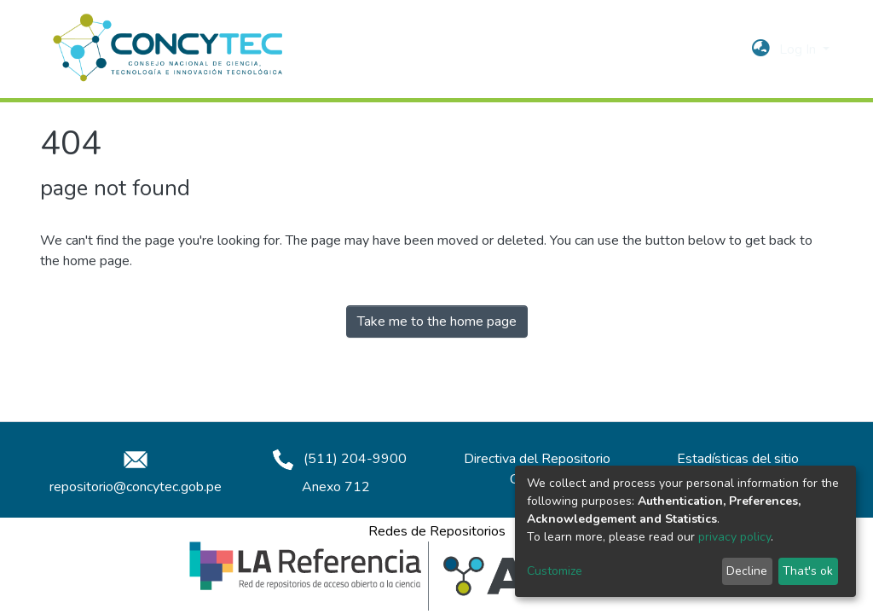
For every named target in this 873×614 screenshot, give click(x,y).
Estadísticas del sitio (738, 458)
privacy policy (734, 537)
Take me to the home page (437, 321)
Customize (554, 571)
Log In (799, 49)
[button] (761, 49)
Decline (746, 571)
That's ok (808, 571)
